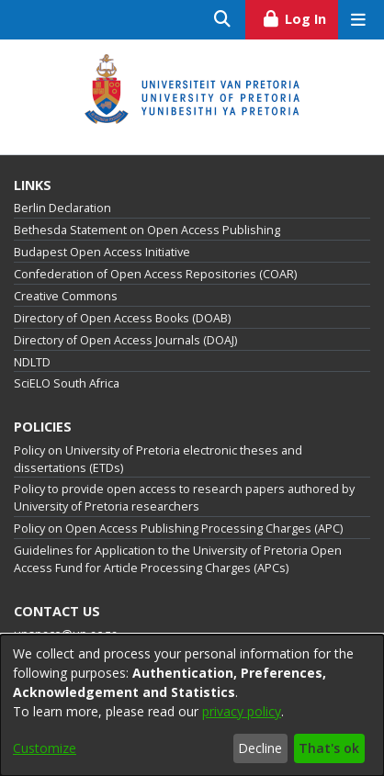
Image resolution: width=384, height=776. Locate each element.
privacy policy (241, 711)
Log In (300, 17)
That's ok (329, 748)
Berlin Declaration (62, 208)
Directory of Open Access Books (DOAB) (122, 318)
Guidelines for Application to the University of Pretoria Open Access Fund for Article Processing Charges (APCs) (178, 559)
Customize (44, 748)
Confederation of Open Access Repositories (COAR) (155, 274)
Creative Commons (66, 296)
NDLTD (32, 362)
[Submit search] (222, 19)
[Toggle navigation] (357, 20)
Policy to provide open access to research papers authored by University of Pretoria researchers (184, 497)
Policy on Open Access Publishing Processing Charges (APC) (178, 528)
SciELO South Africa (66, 383)
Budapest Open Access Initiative (102, 252)
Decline (260, 748)
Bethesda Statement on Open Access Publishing (147, 230)
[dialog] (192, 705)
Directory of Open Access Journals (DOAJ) (125, 340)
